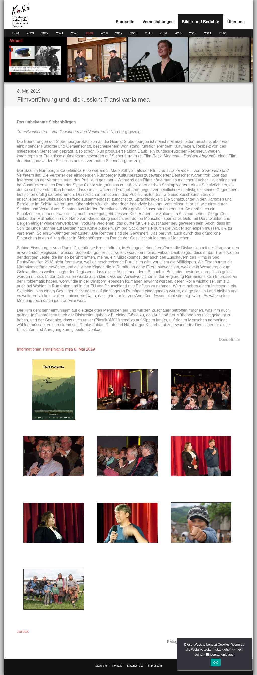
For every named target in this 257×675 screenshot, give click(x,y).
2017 (118, 33)
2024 (15, 33)
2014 (163, 33)
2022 (45, 33)
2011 (207, 33)
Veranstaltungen (158, 22)
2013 (178, 33)
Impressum (155, 665)
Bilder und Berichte (200, 22)
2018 (104, 33)
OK (215, 662)
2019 (89, 33)
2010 (222, 33)
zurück (23, 631)
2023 (30, 33)
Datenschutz (135, 665)
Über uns (236, 22)
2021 (59, 33)
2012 (193, 33)
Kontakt (117, 665)
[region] (160, 59)
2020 (74, 33)
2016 (133, 33)
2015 (148, 33)
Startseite (125, 22)
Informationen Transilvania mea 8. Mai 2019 (56, 349)
